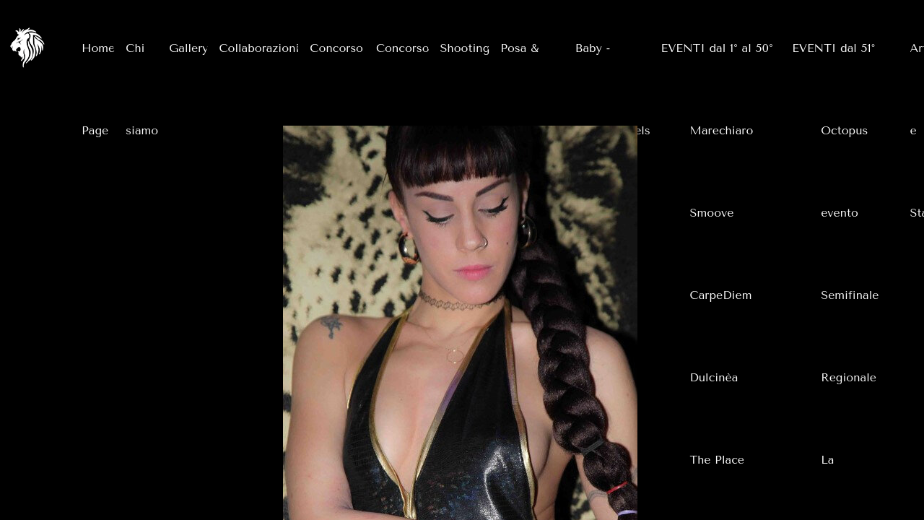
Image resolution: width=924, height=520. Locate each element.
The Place (717, 460)
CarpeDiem (721, 295)
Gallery (188, 48)
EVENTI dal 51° (833, 48)
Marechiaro (722, 130)
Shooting (465, 48)
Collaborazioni (259, 48)
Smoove (712, 213)
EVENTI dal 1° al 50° (717, 48)
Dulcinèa (714, 377)
